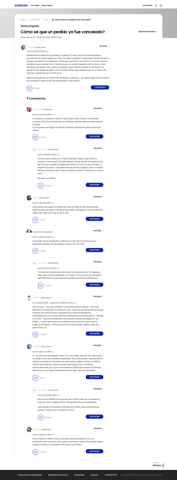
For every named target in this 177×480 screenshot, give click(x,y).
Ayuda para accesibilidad (30, 475)
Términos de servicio (58, 475)
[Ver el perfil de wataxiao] (36, 298)
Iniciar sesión (148, 5)
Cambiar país (111, 475)
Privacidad (79, 475)
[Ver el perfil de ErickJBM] (30, 47)
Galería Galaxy (47, 5)
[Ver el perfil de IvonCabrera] (42, 149)
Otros (46, 51)
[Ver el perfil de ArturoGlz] (36, 430)
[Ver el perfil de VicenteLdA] (37, 109)
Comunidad (35, 5)
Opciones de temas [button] (147, 31)
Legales (94, 475)
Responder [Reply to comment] (94, 136)
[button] (105, 46)
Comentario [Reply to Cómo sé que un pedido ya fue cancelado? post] (100, 87)
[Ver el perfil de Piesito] (35, 198)
